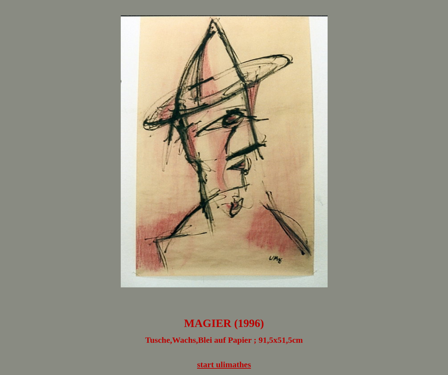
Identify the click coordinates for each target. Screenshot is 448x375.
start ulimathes (224, 364)
